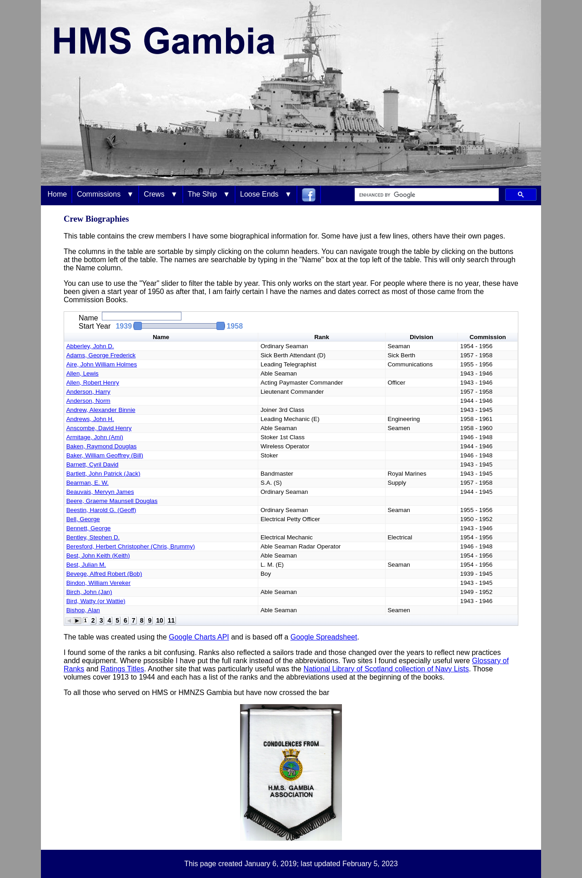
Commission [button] (488, 337)
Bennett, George (88, 528)
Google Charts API (199, 637)
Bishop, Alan (83, 610)
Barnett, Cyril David (92, 464)
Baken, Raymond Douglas (101, 446)
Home (57, 194)
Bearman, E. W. (87, 482)
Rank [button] (321, 337)
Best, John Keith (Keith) (98, 555)
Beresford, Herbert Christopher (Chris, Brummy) (130, 546)
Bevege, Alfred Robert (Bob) (104, 573)
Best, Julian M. (86, 564)
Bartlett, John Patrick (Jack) (103, 473)
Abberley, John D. (90, 346)
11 (171, 620)
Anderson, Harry (88, 391)
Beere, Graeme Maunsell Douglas (112, 500)
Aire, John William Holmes (101, 364)
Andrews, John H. (90, 419)
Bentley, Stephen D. (93, 537)
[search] (425, 195)
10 (159, 620)
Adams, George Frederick (101, 355)
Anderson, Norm (88, 400)
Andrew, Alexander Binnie (100, 409)
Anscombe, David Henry (99, 428)
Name (88, 318)
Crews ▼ (161, 194)
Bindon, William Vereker (98, 582)
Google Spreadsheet (324, 637)
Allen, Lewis (82, 373)
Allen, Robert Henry (92, 382)
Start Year (94, 326)
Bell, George (83, 519)
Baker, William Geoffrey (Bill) (104, 455)
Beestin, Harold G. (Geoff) (101, 510)
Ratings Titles (122, 669)
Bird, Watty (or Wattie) (95, 601)
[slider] (179, 326)
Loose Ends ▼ (266, 194)
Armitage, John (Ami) (94, 437)
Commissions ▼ (105, 194)
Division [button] (421, 337)
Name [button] (161, 337)
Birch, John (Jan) (89, 592)
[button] (175, 326)
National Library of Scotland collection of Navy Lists (386, 669)
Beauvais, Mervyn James (100, 491)
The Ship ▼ (209, 194)
